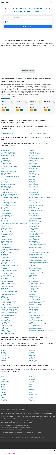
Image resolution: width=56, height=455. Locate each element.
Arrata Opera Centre (6, 161)
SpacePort (31, 249)
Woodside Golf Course (34, 327)
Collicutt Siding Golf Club (7, 228)
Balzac (2, 378)
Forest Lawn (4, 358)
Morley (30, 387)
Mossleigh (31, 389)
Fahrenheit (5, 97)
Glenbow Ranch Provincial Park (9, 291)
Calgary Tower (4, 199)
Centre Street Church (6, 215)
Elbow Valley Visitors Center (8, 262)
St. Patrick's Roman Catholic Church (37, 260)
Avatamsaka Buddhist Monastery (9, 166)
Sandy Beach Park (33, 217)
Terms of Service (11, 453)
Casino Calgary (5, 210)
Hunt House (4, 314)
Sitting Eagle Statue (33, 238)
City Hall (3, 225)
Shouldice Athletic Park (34, 228)
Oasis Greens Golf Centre (35, 178)
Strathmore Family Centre (35, 268)
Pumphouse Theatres (34, 194)
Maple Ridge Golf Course (7, 333)
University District (33, 360)
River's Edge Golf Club (34, 202)
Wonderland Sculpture (34, 325)
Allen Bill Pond (4, 158)
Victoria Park (32, 361)
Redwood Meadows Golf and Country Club (39, 197)
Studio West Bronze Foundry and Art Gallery (40, 272)
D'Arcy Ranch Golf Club (7, 242)
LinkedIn (37, 437)
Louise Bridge (4, 328)
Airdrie (2, 376)
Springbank (31, 397)
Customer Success (36, 432)
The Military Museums (34, 288)
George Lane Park (5, 288)
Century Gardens (5, 218)
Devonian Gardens (6, 247)
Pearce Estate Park (33, 184)
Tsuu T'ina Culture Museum (35, 302)
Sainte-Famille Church (34, 215)
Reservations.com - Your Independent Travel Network (14, 425)
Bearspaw (3, 379)
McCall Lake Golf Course (35, 153)
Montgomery (32, 357)
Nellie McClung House (34, 170)
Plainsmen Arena (33, 187)
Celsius (15, 97)
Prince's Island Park (33, 192)
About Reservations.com (7, 432)
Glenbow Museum (5, 289)
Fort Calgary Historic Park (7, 276)
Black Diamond (5, 381)
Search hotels (28, 26)
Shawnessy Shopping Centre (36, 225)
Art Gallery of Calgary (6, 163)
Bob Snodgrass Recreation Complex (10, 176)
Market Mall (31, 150)
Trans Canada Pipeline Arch (35, 299)
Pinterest (42, 437)
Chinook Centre (5, 221)
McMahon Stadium (33, 160)
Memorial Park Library (34, 161)
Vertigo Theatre (32, 312)
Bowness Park (4, 183)
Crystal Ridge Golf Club (7, 241)
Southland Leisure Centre (35, 247)
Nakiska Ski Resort (33, 168)
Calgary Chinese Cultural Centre (9, 192)
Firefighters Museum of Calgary (9, 270)
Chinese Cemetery (6, 220)
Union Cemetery (33, 306)
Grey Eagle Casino (6, 297)
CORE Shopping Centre (7, 233)
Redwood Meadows (33, 394)
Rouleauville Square (34, 212)
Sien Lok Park (32, 229)
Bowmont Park (4, 181)
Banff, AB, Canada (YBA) (7, 133)
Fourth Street (4, 278)
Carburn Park (4, 207)
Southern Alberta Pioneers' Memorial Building (40, 246)
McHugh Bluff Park (33, 157)
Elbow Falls (4, 255)
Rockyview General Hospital (36, 205)
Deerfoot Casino (5, 244)
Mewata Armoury (33, 163)
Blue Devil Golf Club (6, 173)
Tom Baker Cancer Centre (35, 293)
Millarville (31, 386)
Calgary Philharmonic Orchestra (9, 195)
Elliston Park (4, 263)
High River (31, 376)
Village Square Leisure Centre (36, 315)
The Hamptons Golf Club (35, 285)
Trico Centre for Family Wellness (37, 301)
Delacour (3, 399)
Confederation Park (6, 231)
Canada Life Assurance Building (9, 202)
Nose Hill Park (32, 176)
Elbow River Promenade (7, 259)
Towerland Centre (33, 296)
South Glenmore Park (34, 239)
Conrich (3, 391)
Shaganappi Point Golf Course (36, 221)
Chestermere (4, 387)
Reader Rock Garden (34, 195)
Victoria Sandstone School (35, 314)
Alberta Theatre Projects (7, 157)
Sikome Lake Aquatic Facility (36, 233)
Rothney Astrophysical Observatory (37, 210)
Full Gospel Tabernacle (7, 281)
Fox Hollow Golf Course (7, 280)
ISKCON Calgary (5, 319)
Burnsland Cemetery (6, 187)
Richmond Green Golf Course (36, 199)
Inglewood (3, 360)
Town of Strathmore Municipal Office (38, 297)
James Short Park (5, 320)
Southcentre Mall (33, 241)
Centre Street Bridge (6, 213)
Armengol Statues (5, 160)
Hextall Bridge (4, 306)
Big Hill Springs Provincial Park (8, 171)
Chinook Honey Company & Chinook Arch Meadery (14, 223)
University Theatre (33, 309)
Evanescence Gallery (6, 267)
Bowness (3, 383)
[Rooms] (28, 22)
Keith (30, 383)
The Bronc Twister (33, 281)
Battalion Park (4, 168)
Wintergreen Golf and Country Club (37, 323)
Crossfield (3, 392)
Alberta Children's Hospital (7, 155)
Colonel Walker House (7, 229)
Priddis (30, 392)
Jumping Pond (32, 379)
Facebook (17, 437)
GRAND (3, 296)
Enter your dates (28, 71)
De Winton (3, 397)
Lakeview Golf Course (6, 323)
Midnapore (31, 353)
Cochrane (3, 389)
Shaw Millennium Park (34, 223)
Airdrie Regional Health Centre (8, 153)
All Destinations (18, 432)
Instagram (32, 437)
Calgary (3, 386)
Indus (30, 378)
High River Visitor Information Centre (10, 307)
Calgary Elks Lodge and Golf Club (9, 194)
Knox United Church (6, 322)
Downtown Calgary (5, 357)
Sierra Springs (32, 231)
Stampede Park (32, 263)
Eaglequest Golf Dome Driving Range (10, 251)
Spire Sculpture (32, 251)
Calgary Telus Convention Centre (9, 197)
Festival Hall (4, 268)
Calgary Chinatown (5, 353)
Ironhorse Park (5, 317)
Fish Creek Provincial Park (7, 272)
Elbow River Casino (6, 257)
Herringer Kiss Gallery (6, 304)
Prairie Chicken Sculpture (35, 191)
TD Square (31, 276)
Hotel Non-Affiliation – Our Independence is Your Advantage (16, 427)
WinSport (31, 322)
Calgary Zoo (4, 200)
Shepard (31, 395)
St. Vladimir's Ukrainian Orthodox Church (38, 262)
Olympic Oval (32, 179)
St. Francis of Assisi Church (35, 257)
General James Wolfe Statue (8, 286)
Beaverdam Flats (5, 170)
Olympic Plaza (32, 181)
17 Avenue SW (5, 150)
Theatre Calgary (33, 291)
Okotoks (31, 391)
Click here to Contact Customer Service (22, 422)
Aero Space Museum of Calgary (9, 152)
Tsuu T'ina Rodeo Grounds (35, 304)
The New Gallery (33, 289)
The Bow (31, 280)
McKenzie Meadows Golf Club (36, 158)
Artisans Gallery (5, 165)
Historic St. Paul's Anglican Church (9, 312)
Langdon (31, 384)
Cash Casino (4, 208)
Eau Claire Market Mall (6, 252)
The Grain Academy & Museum (36, 283)
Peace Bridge (32, 183)
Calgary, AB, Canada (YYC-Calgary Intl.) (38, 133)
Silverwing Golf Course (34, 236)
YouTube (27, 437)
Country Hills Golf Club (6, 234)
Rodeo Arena (32, 207)
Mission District (32, 355)
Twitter (22, 437)
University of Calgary (34, 307)
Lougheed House (5, 327)
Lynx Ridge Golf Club (6, 331)
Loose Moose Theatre (6, 325)
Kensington (4, 361)
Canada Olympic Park (6, 204)
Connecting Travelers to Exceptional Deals (11, 429)
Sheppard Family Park (34, 226)
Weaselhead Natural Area (35, 317)
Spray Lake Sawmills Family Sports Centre (39, 252)
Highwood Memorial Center (8, 310)
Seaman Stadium (33, 220)
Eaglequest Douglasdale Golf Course (10, 249)
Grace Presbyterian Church (8, 294)
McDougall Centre (33, 155)
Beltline (3, 350)
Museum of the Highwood (35, 166)
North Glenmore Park (34, 173)
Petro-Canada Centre (34, 186)
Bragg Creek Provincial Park (8, 184)
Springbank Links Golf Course (36, 254)
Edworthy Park (4, 254)
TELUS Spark (32, 278)
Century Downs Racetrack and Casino (10, 217)
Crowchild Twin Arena (6, 239)
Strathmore (31, 399)
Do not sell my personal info (9, 434)
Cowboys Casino (5, 236)
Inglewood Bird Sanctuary (7, 315)
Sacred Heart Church (34, 213)
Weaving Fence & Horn (34, 319)
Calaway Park (4, 189)
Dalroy (2, 395)
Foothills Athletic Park (6, 273)
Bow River (3, 179)
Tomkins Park (32, 294)
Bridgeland (3, 352)
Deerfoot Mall (4, 246)
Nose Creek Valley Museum (35, 174)
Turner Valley (32, 400)
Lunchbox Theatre (5, 330)
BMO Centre (4, 174)
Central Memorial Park (6, 212)
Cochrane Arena (5, 226)
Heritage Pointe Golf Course (8, 302)
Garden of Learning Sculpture (8, 283)
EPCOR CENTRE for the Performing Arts (11, 265)
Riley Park (31, 200)
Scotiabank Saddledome (35, 218)
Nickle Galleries (32, 171)
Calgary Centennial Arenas (8, 191)
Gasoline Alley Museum (7, 285)
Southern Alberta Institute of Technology (39, 242)
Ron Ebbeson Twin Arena (35, 208)
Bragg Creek (4, 384)
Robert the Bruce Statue (35, 204)
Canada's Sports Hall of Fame (8, 205)
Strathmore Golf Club (34, 270)
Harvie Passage (5, 299)
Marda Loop (32, 352)
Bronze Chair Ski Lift (6, 186)
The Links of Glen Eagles (35, 286)
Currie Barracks (5, 355)
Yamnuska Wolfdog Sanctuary (36, 328)
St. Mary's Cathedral (33, 259)
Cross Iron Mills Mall (6, 238)
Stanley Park (32, 265)
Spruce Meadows (33, 255)
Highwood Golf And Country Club (9, 309)
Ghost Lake (4, 400)
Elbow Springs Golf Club (7, 260)
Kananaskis (31, 381)
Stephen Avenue (33, 267)
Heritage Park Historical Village (9, 301)
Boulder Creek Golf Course (8, 178)
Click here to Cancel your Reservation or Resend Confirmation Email (18, 421)
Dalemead (3, 394)
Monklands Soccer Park (34, 165)
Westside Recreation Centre (36, 320)
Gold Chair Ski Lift (5, 293)
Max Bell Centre (33, 152)
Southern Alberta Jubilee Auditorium (37, 244)
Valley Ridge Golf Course (35, 310)
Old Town (31, 358)
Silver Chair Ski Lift (33, 234)
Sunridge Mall (32, 273)
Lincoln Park (32, 350)
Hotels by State (27, 432)
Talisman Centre (33, 275)
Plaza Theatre (32, 189)
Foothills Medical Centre (7, 275)
